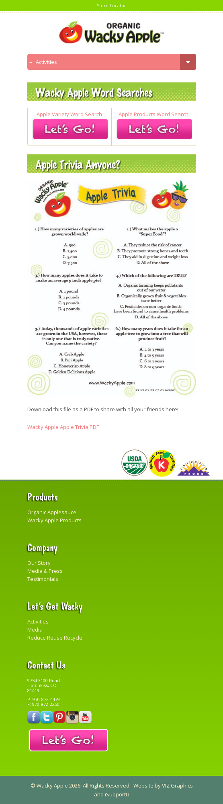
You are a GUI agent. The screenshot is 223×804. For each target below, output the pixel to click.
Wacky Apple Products (54, 520)
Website (143, 785)
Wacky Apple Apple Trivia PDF (63, 427)
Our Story (39, 563)
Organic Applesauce (51, 512)
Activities (38, 621)
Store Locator (111, 5)
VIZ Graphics (177, 785)
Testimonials (42, 579)
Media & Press (45, 571)
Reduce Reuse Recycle (54, 638)
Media (35, 630)
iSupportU (117, 794)
